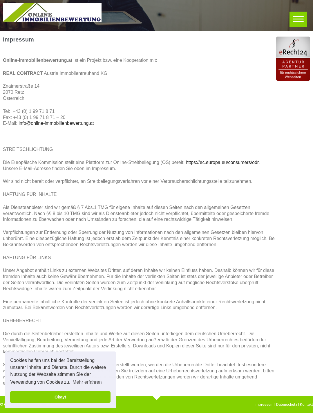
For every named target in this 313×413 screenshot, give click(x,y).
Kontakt (306, 404)
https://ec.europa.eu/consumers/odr (222, 162)
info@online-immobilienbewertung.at (56, 123)
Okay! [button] (60, 397)
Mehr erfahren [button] (87, 382)
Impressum (264, 404)
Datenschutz (286, 404)
